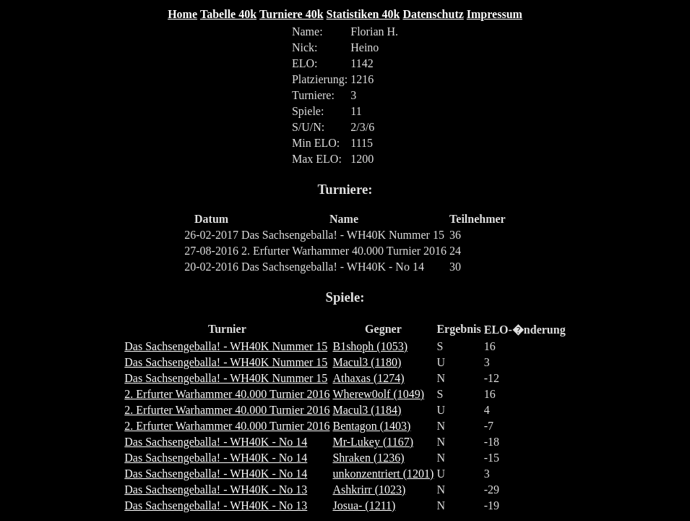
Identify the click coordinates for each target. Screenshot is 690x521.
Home (182, 14)
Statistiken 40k (363, 14)
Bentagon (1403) (371, 426)
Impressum (494, 14)
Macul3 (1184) (366, 410)
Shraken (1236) (368, 458)
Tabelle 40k (228, 14)
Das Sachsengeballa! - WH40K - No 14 (215, 442)
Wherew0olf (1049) (378, 394)
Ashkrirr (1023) (368, 489)
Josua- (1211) (363, 505)
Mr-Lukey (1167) (372, 442)
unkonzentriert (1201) (383, 473)
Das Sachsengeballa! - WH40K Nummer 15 (225, 346)
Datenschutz (432, 14)
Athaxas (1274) (368, 378)
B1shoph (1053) (369, 346)
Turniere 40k (291, 14)
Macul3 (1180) (366, 362)
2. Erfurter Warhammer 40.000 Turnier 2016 (226, 394)
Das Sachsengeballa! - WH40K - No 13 (215, 489)
